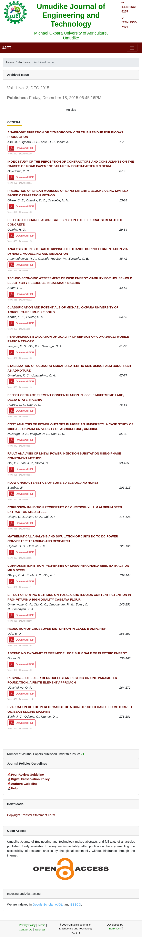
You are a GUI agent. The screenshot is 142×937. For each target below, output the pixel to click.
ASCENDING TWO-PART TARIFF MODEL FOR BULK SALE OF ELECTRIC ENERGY (67, 653)
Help (14, 788)
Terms (41, 925)
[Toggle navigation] (132, 48)
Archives (24, 62)
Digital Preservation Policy (30, 779)
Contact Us (25, 929)
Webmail (40, 929)
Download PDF (21, 148)
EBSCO (75, 904)
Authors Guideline (24, 783)
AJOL (59, 904)
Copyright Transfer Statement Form (31, 815)
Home (10, 62)
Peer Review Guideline (27, 774)
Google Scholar (43, 904)
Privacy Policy (27, 925)
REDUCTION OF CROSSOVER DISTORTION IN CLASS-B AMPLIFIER (57, 628)
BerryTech (115, 928)
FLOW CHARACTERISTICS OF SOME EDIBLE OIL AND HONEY (53, 482)
